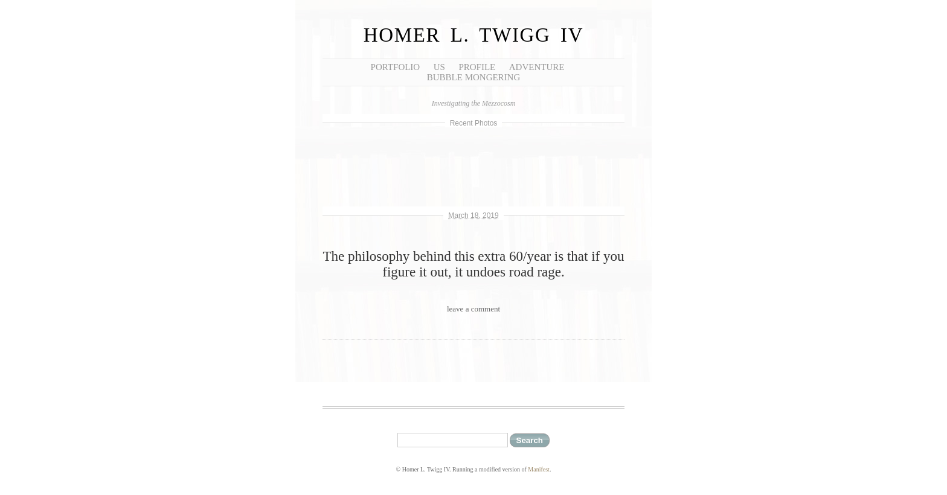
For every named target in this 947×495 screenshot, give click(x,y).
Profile (476, 67)
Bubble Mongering (474, 77)
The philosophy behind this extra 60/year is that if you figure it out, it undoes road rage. (473, 264)
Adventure (537, 67)
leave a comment (473, 308)
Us (439, 67)
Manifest (539, 469)
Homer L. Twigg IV (473, 35)
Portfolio (395, 67)
